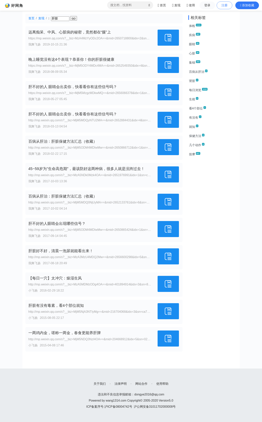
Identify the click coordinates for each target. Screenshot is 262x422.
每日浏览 (198, 90)
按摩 (194, 154)
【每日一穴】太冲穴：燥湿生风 (55, 278)
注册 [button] (224, 5)
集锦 (194, 62)
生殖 (193, 99)
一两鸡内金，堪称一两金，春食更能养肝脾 (64, 333)
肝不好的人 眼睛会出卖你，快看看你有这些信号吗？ (72, 87)
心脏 (194, 53)
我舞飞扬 (34, 44)
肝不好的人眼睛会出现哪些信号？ (57, 223)
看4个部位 (197, 108)
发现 (41, 18)
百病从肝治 (198, 71)
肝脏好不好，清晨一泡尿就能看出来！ (60, 251)
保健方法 (196, 136)
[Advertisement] (212, 217)
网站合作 (141, 383)
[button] (247, 5)
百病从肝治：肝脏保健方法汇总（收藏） (62, 141)
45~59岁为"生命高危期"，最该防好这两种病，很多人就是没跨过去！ (86, 169)
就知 (193, 126)
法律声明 (121, 383)
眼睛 (194, 44)
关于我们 (100, 383)
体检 (195, 26)
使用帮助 (162, 383)
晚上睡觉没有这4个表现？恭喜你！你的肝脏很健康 (71, 59)
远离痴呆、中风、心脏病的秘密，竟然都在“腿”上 (69, 32)
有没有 (195, 117)
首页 (31, 18)
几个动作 (196, 145)
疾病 (194, 35)
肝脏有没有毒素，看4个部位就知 (56, 305)
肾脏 (193, 81)
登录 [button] (207, 5)
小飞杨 (33, 290)
